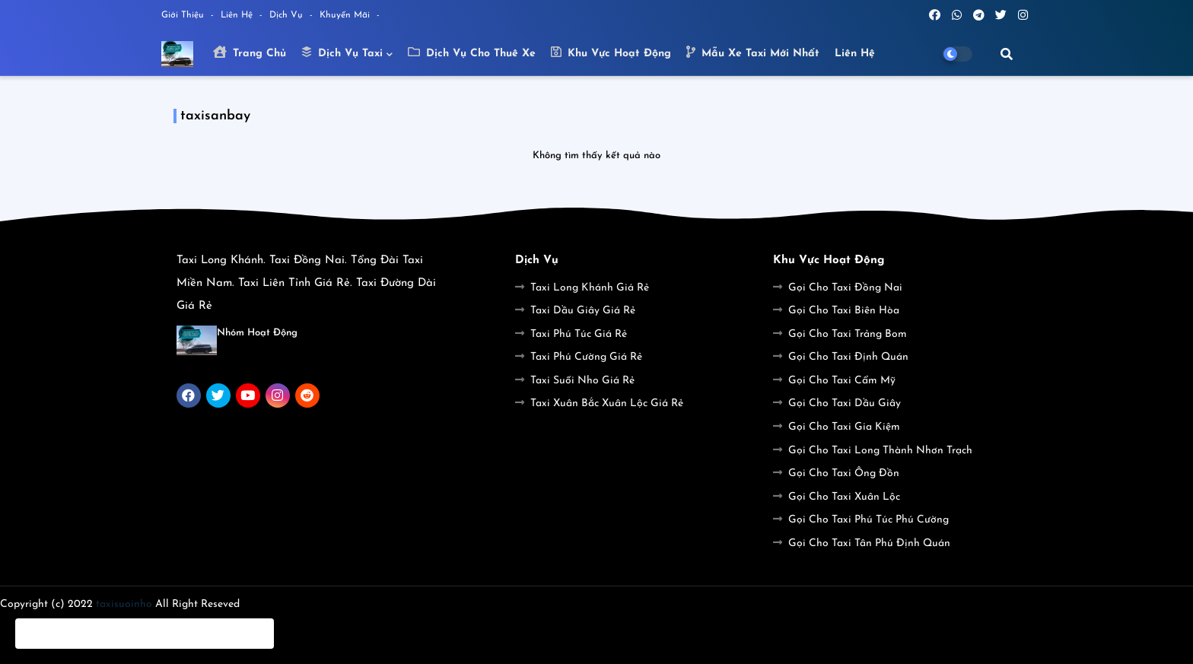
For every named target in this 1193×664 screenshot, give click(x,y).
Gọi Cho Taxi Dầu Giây (844, 403)
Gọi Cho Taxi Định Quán (848, 357)
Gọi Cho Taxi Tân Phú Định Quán (869, 543)
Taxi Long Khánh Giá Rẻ (589, 288)
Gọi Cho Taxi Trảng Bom (847, 334)
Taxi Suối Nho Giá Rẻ (582, 380)
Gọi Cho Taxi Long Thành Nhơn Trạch (880, 450)
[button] (1006, 54)
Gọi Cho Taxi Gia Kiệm (844, 427)
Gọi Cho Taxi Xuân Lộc (844, 497)
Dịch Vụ (287, 15)
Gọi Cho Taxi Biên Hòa (843, 310)
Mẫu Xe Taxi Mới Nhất (752, 52)
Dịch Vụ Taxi (342, 52)
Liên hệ (855, 53)
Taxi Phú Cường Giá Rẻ (586, 357)
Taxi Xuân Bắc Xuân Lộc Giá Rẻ (606, 403)
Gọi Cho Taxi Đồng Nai (845, 288)
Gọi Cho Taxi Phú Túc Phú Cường (868, 520)
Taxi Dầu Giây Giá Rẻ (582, 310)
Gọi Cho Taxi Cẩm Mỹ (842, 380)
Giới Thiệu (184, 15)
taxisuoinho (124, 604)
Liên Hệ (238, 15)
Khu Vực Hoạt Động (611, 52)
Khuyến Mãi (346, 15)
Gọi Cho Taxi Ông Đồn (843, 473)
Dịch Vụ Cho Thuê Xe (472, 52)
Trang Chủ (249, 52)
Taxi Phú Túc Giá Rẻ (578, 334)
